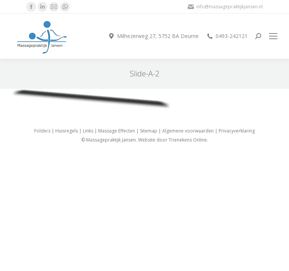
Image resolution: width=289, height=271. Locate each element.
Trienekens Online (188, 140)
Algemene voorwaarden (188, 131)
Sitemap (148, 131)
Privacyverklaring (237, 131)
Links (88, 131)
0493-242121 (227, 36)
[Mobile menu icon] (273, 36)
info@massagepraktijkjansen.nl (225, 6)
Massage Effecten (116, 131)
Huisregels (66, 131)
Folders (42, 131)
